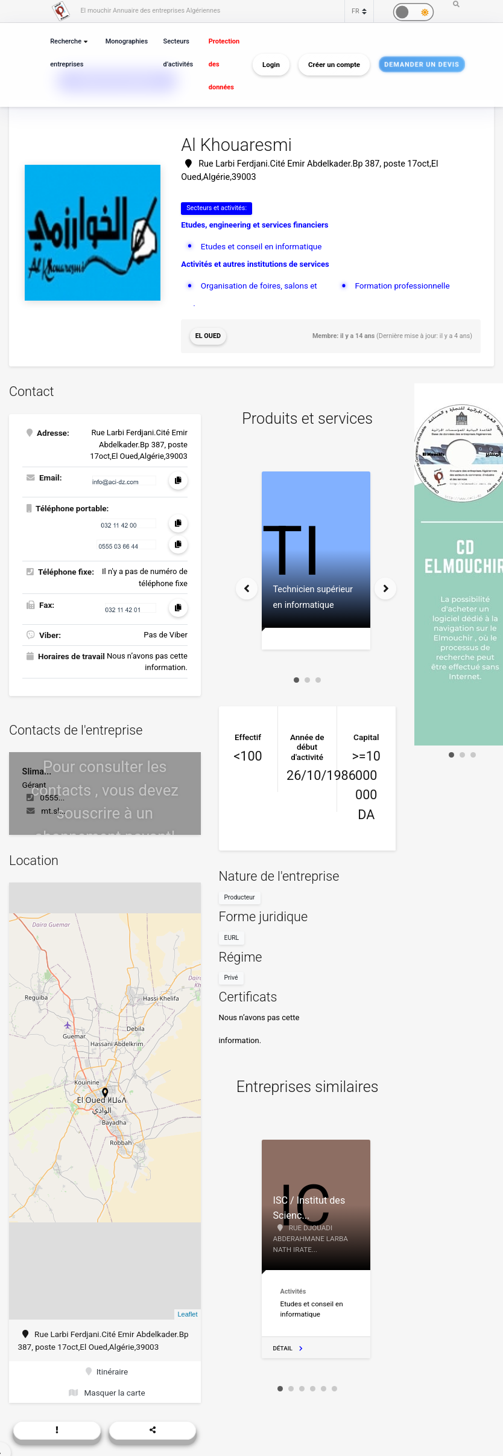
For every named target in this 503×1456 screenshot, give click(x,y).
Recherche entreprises (66, 52)
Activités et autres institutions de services (255, 264)
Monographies (127, 41)
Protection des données (224, 64)
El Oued (208, 336)
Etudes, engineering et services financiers (254, 224)
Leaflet (187, 1314)
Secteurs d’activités (178, 52)
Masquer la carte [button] (107, 1392)
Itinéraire (107, 1371)
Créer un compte (334, 64)
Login (271, 64)
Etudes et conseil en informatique (261, 246)
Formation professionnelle (402, 285)
